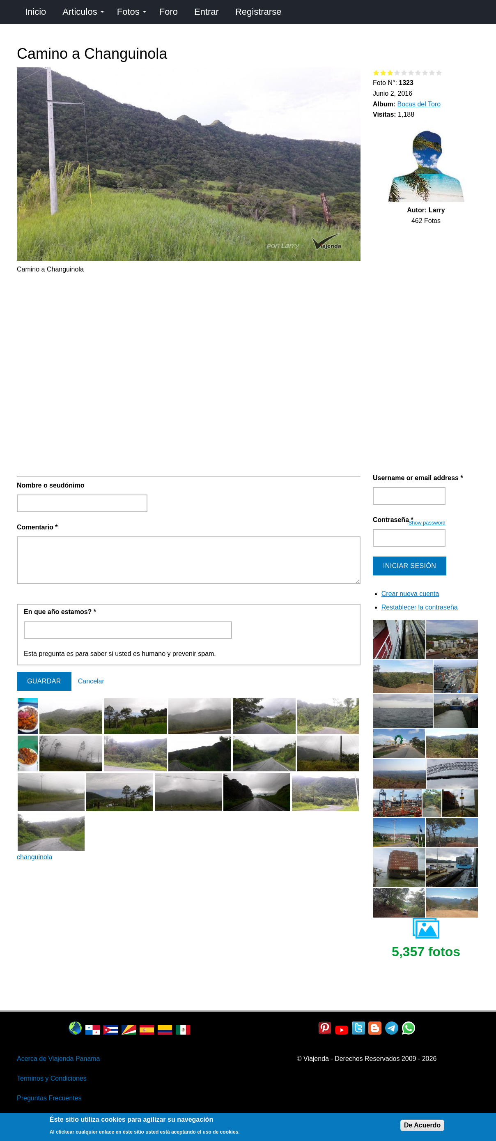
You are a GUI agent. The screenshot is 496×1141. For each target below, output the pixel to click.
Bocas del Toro (419, 104)
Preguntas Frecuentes (49, 1098)
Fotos (131, 12)
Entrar (206, 12)
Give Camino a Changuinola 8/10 (425, 72)
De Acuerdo (422, 1125)
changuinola (34, 856)
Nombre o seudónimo (50, 485)
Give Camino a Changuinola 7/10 (418, 72)
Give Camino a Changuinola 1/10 (376, 72)
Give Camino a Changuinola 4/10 (397, 72)
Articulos (82, 12)
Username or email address (418, 477)
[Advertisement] (189, 332)
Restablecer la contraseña (419, 607)
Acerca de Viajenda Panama (58, 1058)
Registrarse (258, 12)
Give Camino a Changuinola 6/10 (411, 72)
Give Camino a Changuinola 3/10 (390, 72)
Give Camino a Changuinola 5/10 (404, 72)
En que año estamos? (60, 611)
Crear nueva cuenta (410, 593)
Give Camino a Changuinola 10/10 (439, 72)
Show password (427, 523)
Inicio (35, 12)
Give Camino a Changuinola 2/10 (383, 72)
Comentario (37, 527)
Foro (168, 12)
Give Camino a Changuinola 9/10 (432, 72)
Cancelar (91, 681)
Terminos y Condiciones (52, 1078)
